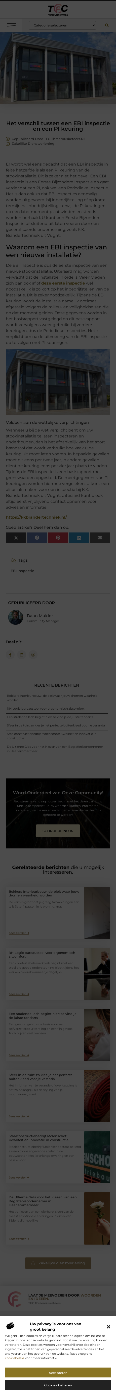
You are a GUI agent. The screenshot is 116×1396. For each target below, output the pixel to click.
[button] (108, 1333)
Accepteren (58, 1380)
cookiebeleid (14, 1365)
